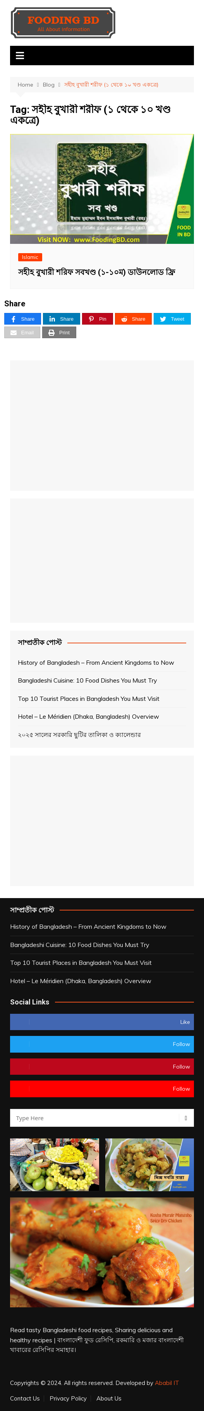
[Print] (59, 332)
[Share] (23, 319)
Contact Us (25, 1398)
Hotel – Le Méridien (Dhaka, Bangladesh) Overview (88, 716)
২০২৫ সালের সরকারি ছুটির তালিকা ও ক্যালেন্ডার (79, 735)
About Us (109, 1398)
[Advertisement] (102, 425)
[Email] (22, 332)
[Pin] (97, 319)
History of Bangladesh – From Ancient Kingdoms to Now (96, 662)
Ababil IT (167, 1383)
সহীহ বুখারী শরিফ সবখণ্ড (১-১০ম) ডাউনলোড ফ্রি (96, 272)
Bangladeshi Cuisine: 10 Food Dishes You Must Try (87, 680)
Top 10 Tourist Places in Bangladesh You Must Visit (88, 698)
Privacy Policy (68, 1398)
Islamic (30, 257)
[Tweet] (172, 319)
